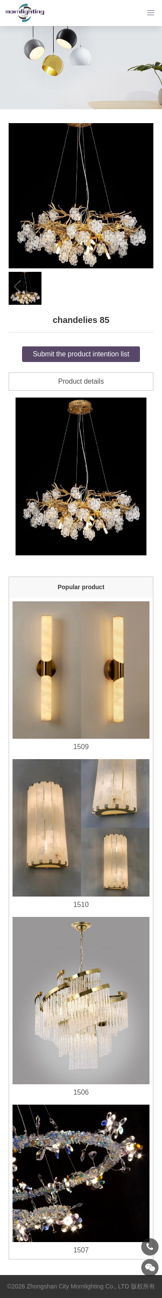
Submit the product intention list (81, 354)
